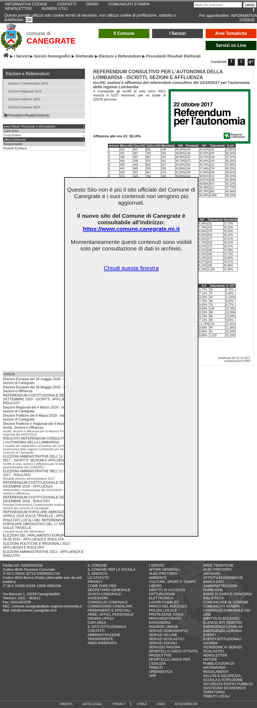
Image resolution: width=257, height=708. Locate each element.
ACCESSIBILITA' (186, 704)
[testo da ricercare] (218, 5)
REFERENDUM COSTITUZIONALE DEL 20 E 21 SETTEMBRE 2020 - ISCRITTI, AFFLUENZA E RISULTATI (41, 399)
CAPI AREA (97, 623)
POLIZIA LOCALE (163, 610)
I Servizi (177, 33)
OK (29, 19)
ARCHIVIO (211, 573)
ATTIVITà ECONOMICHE (223, 578)
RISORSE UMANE (163, 627)
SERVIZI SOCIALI (163, 643)
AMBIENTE (158, 578)
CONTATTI (96, 631)
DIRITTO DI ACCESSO (167, 590)
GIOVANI (210, 643)
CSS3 (161, 704)
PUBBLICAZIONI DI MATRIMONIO (218, 665)
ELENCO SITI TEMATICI (222, 623)
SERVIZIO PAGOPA (164, 647)
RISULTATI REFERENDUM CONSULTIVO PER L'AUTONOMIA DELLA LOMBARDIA (39, 440)
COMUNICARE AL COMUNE (226, 602)
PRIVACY (95, 582)
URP (152, 676)
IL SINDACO (97, 573)
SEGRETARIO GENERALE (109, 590)
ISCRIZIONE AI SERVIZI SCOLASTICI (222, 649)
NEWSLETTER (18, 8)
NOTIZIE (210, 659)
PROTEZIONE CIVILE (166, 614)
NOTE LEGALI (92, 704)
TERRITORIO (214, 692)
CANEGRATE (51, 41)
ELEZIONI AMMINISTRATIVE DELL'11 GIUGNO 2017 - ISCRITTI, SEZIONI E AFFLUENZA (40, 458)
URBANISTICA (160, 672)
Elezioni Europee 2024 (22, 106)
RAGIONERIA (160, 623)
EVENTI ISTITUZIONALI (222, 639)
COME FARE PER (102, 586)
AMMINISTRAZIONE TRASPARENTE (104, 637)
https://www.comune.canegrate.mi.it (131, 229)
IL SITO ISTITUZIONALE (107, 627)
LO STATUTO (98, 578)
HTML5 (142, 704)
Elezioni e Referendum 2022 (26, 83)
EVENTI (209, 635)
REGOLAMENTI (216, 672)
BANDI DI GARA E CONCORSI (227, 594)
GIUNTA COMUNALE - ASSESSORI (105, 596)
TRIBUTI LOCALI (216, 696)
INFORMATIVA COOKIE (244, 17)
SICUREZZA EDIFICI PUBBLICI (228, 684)
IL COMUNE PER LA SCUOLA (111, 569)
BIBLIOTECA (213, 598)
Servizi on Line (231, 45)
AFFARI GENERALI (164, 569)
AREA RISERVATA (102, 643)
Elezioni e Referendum (120, 56)
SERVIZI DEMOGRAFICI (168, 631)
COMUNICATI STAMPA (221, 606)
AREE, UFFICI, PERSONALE (111, 614)
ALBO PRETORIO (163, 573)
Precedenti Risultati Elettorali (26, 114)
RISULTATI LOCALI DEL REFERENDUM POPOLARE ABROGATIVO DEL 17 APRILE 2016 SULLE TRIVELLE (41, 524)
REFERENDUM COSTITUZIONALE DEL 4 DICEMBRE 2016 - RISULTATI (36, 499)
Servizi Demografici (52, 56)
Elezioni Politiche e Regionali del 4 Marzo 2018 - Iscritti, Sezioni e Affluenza (40, 425)
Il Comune (124, 33)
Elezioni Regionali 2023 (23, 91)
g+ (251, 61)
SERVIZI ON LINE (163, 635)
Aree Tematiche (231, 33)
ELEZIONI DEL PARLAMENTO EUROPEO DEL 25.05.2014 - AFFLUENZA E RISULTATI (39, 537)
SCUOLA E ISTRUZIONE (223, 680)
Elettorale (85, 56)
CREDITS (66, 704)
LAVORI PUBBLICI (163, 602)
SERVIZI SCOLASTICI (166, 639)
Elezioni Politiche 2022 (22, 98)
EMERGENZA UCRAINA (222, 631)
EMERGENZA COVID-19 (222, 627)
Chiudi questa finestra (131, 268)
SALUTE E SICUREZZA (222, 676)
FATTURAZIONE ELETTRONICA (162, 596)
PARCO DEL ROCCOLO (168, 606)
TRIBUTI (156, 667)
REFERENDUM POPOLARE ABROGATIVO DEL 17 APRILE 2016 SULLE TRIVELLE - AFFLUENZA (43, 514)
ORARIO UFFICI (101, 618)
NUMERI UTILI (55, 8)
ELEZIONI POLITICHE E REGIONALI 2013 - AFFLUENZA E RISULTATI (37, 545)
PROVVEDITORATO (165, 618)
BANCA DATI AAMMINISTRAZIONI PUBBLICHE (220, 586)
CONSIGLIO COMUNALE (108, 602)
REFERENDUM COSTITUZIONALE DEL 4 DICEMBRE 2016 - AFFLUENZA (36, 484)
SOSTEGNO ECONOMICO (224, 688)
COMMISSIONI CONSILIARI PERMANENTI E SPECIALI (110, 608)
